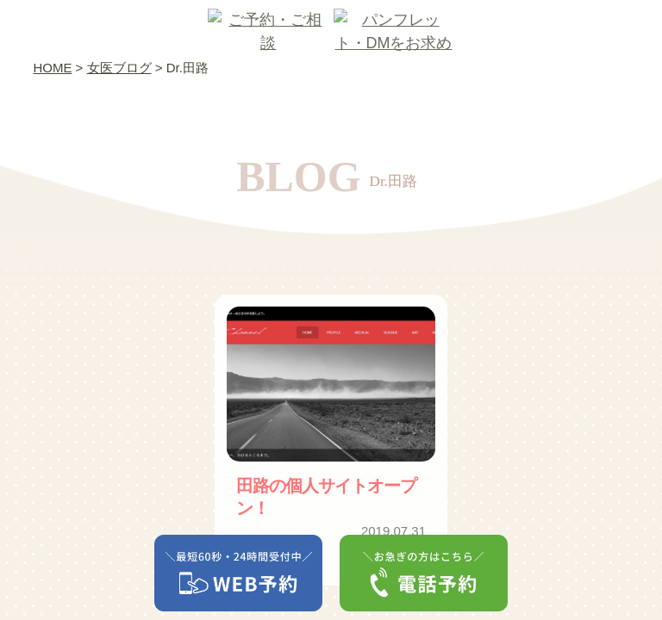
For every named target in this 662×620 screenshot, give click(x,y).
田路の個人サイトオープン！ (326, 497)
